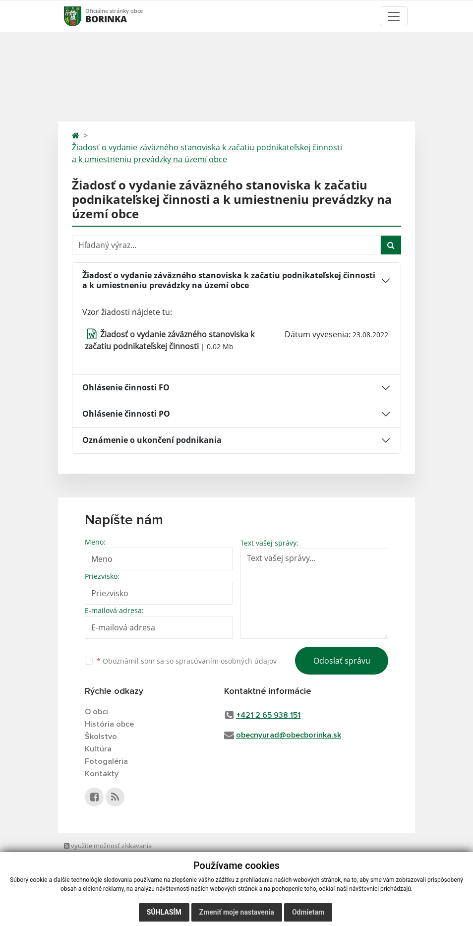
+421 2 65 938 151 (268, 715)
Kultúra (98, 749)
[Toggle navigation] (394, 16)
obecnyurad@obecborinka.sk (288, 735)
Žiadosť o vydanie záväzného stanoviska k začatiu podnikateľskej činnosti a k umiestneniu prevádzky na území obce (207, 153)
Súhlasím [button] (164, 912)
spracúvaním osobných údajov (226, 661)
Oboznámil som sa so (187, 661)
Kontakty (101, 774)
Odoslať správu (341, 660)
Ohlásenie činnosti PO (126, 413)
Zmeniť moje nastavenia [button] (236, 912)
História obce (109, 724)
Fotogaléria (106, 761)
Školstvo (101, 737)
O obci (96, 712)
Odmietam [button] (308, 912)
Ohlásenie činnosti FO (126, 387)
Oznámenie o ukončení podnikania (152, 439)
